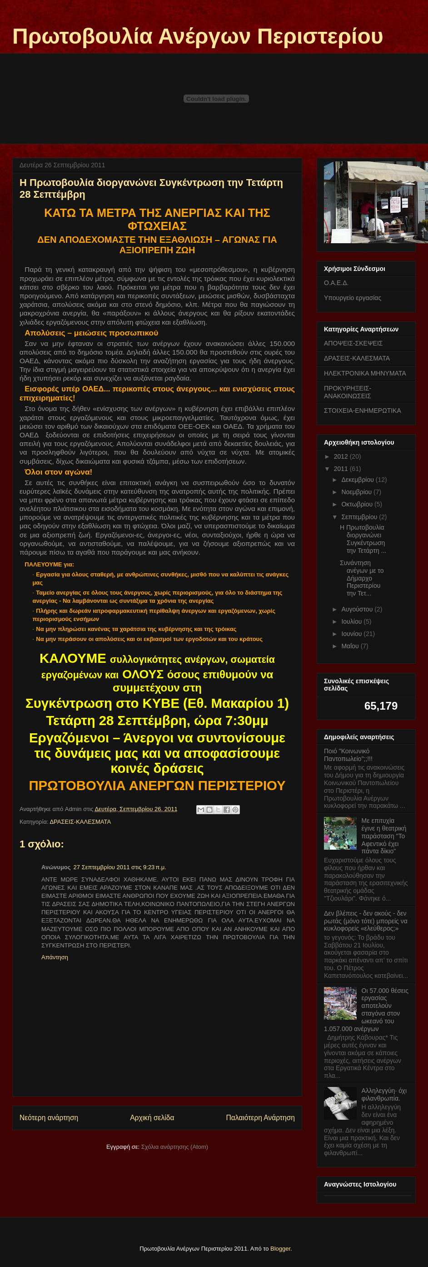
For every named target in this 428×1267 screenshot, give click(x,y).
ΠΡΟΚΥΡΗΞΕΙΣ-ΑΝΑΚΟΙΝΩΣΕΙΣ (347, 392)
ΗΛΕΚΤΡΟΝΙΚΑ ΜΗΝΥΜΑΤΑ (365, 373)
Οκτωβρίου (357, 504)
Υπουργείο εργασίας (352, 297)
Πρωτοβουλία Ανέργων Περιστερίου (197, 36)
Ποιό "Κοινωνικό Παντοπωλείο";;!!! (348, 754)
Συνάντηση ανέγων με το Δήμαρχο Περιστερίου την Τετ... (361, 578)
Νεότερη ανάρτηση (49, 1118)
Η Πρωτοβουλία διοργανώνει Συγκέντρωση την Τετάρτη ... (363, 539)
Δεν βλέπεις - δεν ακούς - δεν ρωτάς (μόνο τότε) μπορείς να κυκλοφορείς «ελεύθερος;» (366, 921)
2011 (342, 468)
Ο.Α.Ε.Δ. (336, 282)
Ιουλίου (352, 621)
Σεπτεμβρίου (360, 517)
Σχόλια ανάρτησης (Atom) (174, 1146)
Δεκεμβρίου (358, 479)
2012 (342, 456)
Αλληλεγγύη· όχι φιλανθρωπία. (384, 1094)
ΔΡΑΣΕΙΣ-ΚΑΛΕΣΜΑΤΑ (80, 821)
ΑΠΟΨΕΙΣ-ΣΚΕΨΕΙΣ (353, 343)
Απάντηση (54, 957)
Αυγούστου (357, 609)
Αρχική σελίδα (152, 1118)
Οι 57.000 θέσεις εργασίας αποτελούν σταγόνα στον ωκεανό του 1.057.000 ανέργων (366, 1009)
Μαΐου (350, 646)
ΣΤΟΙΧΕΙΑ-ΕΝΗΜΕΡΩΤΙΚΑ (362, 410)
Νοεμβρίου (357, 492)
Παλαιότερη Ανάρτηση (260, 1118)
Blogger (280, 1248)
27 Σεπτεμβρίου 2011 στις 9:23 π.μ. (120, 867)
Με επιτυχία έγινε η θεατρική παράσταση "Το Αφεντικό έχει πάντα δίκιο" (384, 836)
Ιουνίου (352, 633)
